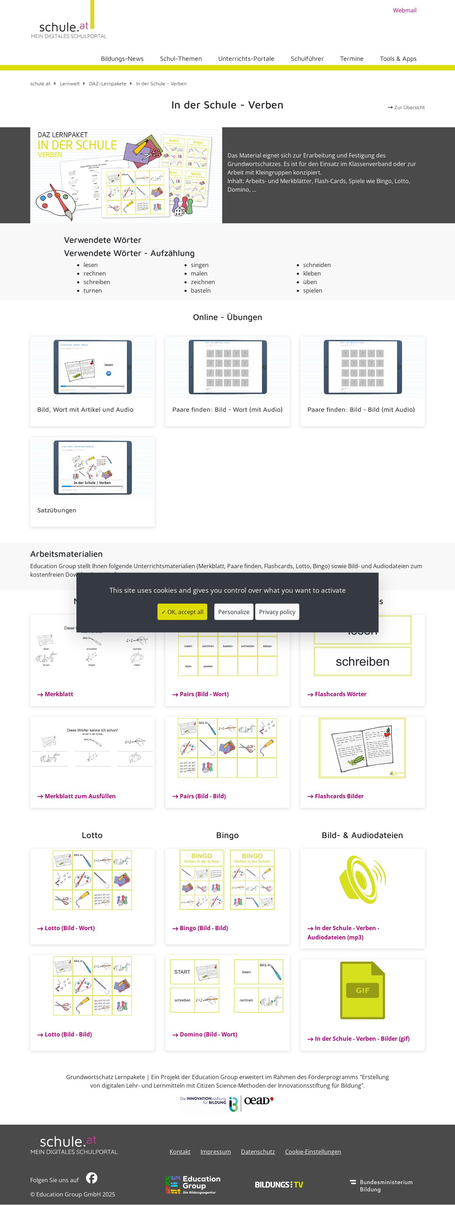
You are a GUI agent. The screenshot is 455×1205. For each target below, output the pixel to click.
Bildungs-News (122, 58)
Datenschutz (258, 1152)
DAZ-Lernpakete (108, 83)
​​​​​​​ (91, 1180)
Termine (352, 58)
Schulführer (307, 58)
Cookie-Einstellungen (313, 1152)
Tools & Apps (398, 58)
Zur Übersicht (406, 107)
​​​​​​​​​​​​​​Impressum (215, 1152)
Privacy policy (277, 612)
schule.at (40, 83)
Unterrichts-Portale (246, 58)
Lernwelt (70, 83)
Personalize (234, 612)
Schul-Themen (181, 58)
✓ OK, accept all (182, 612)
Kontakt (180, 1152)
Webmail (405, 10)
